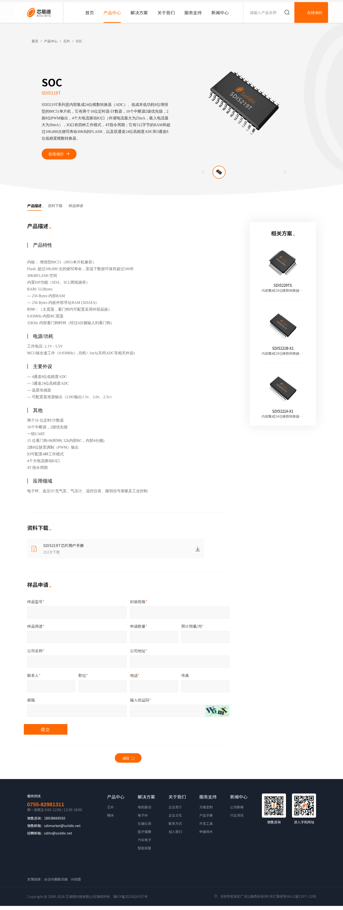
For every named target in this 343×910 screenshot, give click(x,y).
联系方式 (175, 827)
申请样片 (206, 835)
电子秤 (143, 819)
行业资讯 (237, 819)
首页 (35, 41)
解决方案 (146, 801)
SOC (79, 41)
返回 (125, 761)
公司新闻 (237, 811)
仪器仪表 (144, 827)
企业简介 (175, 811)
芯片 (66, 41)
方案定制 (206, 811)
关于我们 (177, 801)
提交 (58, 732)
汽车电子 (144, 844)
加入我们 (175, 835)
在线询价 (56, 154)
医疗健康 (144, 835)
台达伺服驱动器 (56, 883)
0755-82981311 (45, 808)
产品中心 (51, 41)
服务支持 (208, 801)
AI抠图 (76, 883)
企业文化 (175, 819)
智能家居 (144, 852)
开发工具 (206, 827)
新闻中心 (238, 801)
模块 (110, 819)
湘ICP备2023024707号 (130, 900)
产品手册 (206, 819)
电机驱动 (144, 811)
